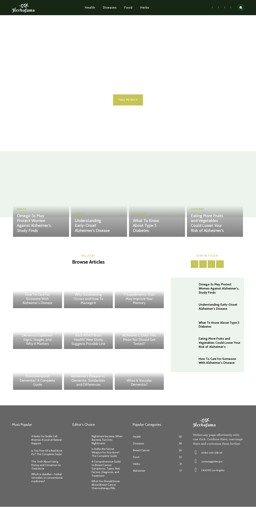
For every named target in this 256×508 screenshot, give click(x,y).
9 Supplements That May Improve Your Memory (139, 300)
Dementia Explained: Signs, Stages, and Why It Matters (37, 340)
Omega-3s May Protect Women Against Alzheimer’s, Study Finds (34, 223)
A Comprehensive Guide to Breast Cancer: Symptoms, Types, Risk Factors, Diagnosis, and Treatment (106, 470)
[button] (241, 7)
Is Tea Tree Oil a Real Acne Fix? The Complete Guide (46, 453)
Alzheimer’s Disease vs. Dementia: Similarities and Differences (88, 381)
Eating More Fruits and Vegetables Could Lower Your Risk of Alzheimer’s (209, 223)
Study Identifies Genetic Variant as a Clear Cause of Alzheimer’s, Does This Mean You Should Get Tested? (139, 334)
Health (22, 210)
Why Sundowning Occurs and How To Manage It (88, 300)
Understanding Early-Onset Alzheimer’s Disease (92, 226)
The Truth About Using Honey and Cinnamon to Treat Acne (46, 466)
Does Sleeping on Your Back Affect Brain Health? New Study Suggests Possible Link (88, 338)
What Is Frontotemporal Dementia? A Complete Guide (37, 379)
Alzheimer (140, 219)
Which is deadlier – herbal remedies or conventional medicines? (46, 479)
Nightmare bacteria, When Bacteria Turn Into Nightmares (107, 441)
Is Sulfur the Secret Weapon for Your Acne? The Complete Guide (105, 453)
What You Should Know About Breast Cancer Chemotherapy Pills (106, 486)
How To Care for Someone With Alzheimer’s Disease (37, 300)
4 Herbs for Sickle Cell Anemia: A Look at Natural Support (46, 441)
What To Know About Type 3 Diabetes (151, 228)
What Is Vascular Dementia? (139, 383)
